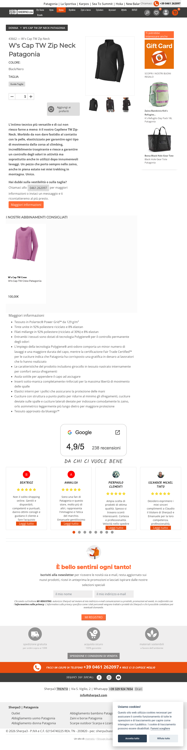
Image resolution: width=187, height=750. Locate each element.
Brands (40, 15)
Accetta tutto (132, 738)
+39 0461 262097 (166, 3)
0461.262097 (38, 188)
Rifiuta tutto (163, 738)
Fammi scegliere (160, 728)
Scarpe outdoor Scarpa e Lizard (91, 731)
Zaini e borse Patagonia (86, 726)
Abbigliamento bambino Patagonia (94, 721)
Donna (61, 9)
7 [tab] (106, 539)
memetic (90, 746)
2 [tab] (79, 539)
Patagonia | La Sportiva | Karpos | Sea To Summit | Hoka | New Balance (94, 4)
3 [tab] (84, 539)
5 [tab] (95, 539)
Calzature (99, 9)
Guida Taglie (16, 84)
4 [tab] (90, 539)
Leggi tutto (26, 531)
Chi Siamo (40, 9)
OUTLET (134, 9)
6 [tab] (101, 539)
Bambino (72, 9)
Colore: (14, 62)
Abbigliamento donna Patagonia (34, 731)
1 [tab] (73, 539)
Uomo (51, 9)
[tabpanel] (26, 505)
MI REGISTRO (93, 625)
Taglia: (14, 77)
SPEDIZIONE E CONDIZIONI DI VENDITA (93, 663)
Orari (138, 697)
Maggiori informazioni (26, 205)
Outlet (16, 721)
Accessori (112, 9)
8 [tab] (112, 539)
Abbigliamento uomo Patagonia (33, 726)
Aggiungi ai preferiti (59, 109)
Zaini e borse (86, 9)
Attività (124, 9)
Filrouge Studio (105, 746)
